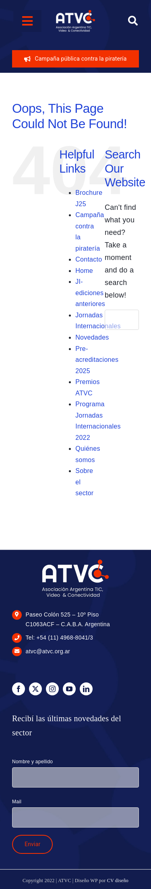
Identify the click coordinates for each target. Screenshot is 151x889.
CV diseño (117, 880)
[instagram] (52, 688)
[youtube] (69, 688)
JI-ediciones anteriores (90, 292)
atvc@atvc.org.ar (48, 651)
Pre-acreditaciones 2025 (96, 359)
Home (84, 270)
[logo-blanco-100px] (75, 12)
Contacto (88, 259)
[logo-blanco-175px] (75, 561)
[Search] (133, 21)
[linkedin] (86, 688)
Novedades (92, 337)
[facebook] (18, 688)
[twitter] (35, 688)
